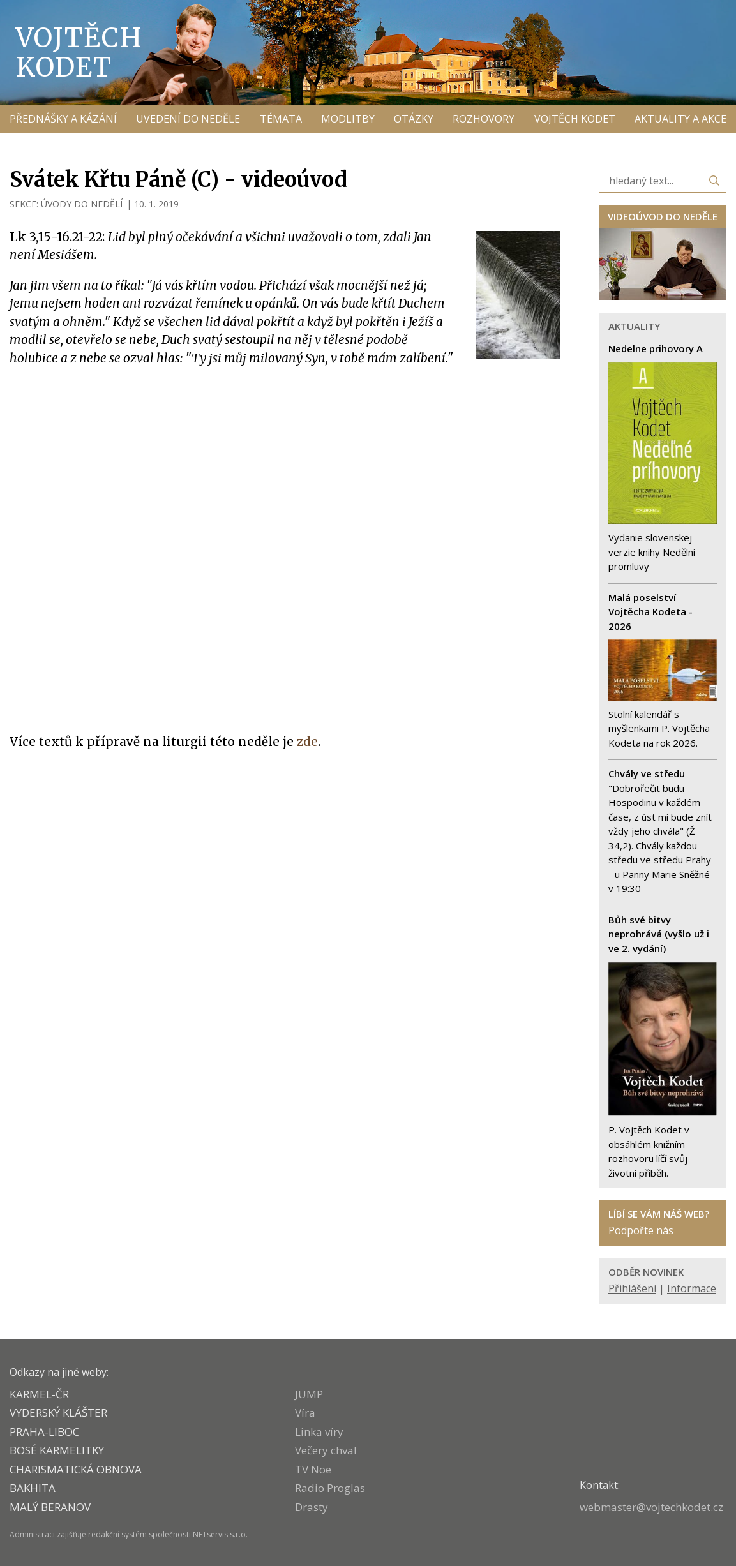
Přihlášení (632, 1288)
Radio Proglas (330, 1487)
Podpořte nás (640, 1230)
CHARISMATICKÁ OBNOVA (76, 1469)
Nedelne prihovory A (655, 348)
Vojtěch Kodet (79, 52)
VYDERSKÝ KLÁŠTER (58, 1412)
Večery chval (326, 1450)
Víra (305, 1412)
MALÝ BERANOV (50, 1507)
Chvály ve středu (646, 773)
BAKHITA (33, 1487)
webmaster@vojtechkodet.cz (651, 1507)
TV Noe (313, 1469)
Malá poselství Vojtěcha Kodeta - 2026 (650, 611)
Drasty (311, 1507)
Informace (691, 1288)
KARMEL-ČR (39, 1394)
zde (307, 741)
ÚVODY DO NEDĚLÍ (82, 204)
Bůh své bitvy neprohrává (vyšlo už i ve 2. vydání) (658, 934)
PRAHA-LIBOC (44, 1431)
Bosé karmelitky (57, 1450)
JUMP (309, 1394)
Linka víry (319, 1431)
